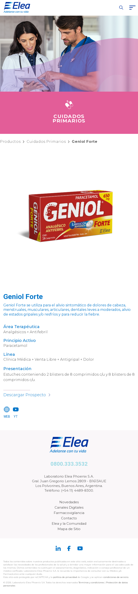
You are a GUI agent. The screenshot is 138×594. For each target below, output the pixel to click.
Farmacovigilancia (69, 513)
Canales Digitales (69, 507)
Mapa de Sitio (69, 529)
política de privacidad (65, 577)
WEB (7, 416)
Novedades (69, 502)
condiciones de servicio (115, 577)
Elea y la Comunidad (69, 523)
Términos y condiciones (91, 582)
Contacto (69, 518)
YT (16, 416)
